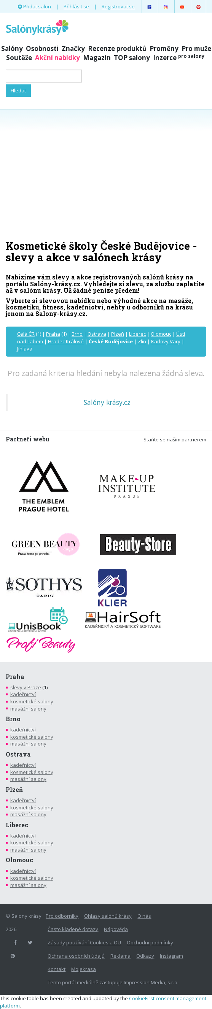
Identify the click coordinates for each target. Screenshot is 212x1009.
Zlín (142, 341)
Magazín (97, 57)
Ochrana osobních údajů (76, 955)
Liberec (137, 333)
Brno (77, 333)
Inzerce (178, 57)
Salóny (12, 48)
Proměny (164, 48)
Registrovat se (118, 6)
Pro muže (196, 48)
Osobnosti (42, 48)
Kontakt (56, 969)
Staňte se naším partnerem (174, 439)
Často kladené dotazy (73, 929)
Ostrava (97, 333)
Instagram (171, 955)
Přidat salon (34, 6)
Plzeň (117, 333)
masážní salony (28, 708)
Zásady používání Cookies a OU (84, 942)
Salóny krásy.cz (107, 402)
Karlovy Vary (165, 341)
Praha (53, 333)
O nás (144, 915)
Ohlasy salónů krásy (108, 915)
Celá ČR (26, 333)
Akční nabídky (57, 57)
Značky (73, 48)
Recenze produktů (117, 48)
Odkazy (145, 955)
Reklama (120, 955)
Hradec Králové (66, 341)
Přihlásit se (76, 6)
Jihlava (24, 348)
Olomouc (161, 333)
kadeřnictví (23, 694)
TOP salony (132, 57)
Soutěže (19, 57)
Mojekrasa (83, 969)
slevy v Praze (25, 687)
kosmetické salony (31, 701)
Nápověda (116, 929)
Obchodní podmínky (150, 942)
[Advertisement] (106, 174)
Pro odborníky (62, 915)
